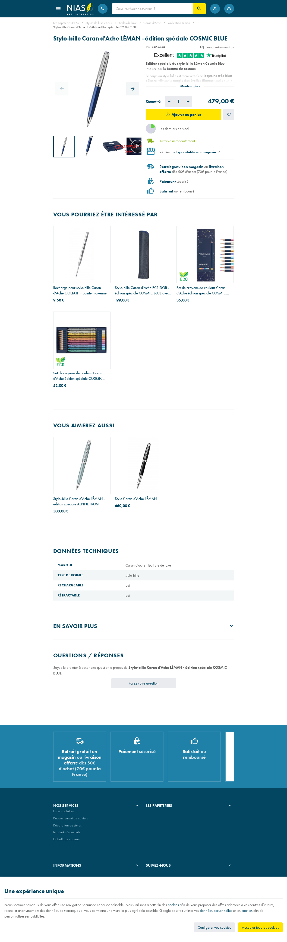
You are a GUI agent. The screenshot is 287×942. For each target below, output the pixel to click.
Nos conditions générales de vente (77, 875)
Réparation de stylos (67, 827)
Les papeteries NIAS (66, 23)
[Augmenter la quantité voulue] (188, 101)
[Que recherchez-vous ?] (152, 8)
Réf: (148, 47)
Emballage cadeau (66, 841)
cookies (173, 904)
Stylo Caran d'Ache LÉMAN (136, 498)
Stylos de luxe (128, 23)
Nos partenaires (157, 827)
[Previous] (61, 88)
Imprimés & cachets (66, 834)
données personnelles (216, 910)
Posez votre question (220, 47)
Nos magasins (156, 820)
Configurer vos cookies (214, 927)
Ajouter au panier (186, 114)
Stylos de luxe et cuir (99, 23)
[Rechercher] (199, 8)
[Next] (132, 88)
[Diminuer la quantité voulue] (169, 101)
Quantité (153, 101)
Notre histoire (155, 813)
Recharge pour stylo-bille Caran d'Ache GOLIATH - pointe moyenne (80, 290)
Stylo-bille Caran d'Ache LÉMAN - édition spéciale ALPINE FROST (79, 501)
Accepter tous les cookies (260, 927)
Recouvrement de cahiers (70, 820)
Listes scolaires (63, 813)
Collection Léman (179, 23)
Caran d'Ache (152, 23)
